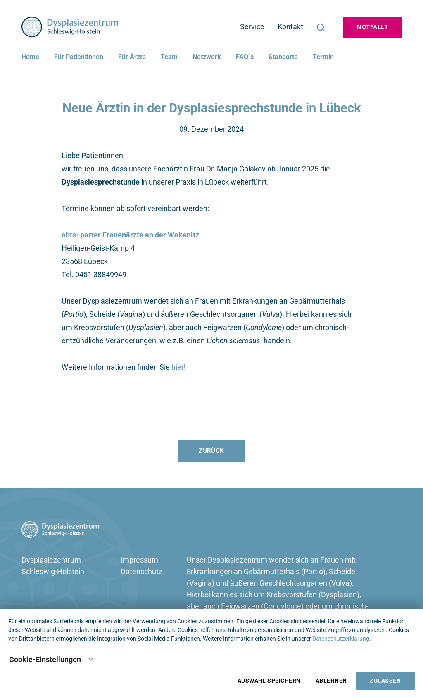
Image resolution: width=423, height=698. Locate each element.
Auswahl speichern (269, 680)
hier (177, 367)
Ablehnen (331, 680)
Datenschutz (141, 571)
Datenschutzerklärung (340, 638)
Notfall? (372, 27)
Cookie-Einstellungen (51, 659)
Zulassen (385, 680)
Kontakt (290, 26)
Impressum (139, 560)
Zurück (211, 450)
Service (252, 26)
